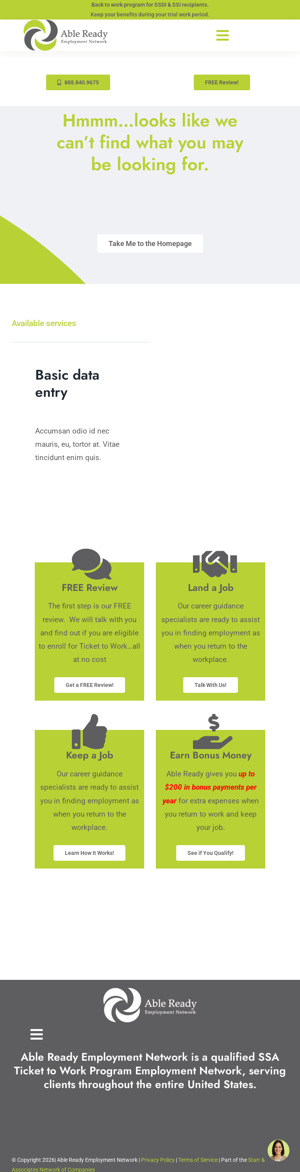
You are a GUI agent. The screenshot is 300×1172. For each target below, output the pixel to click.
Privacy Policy (158, 1160)
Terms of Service (198, 1160)
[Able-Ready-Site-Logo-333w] (65, 23)
